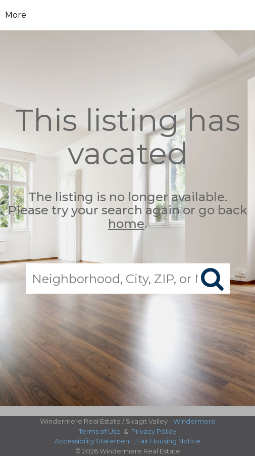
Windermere (194, 421)
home (126, 223)
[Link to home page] (127, 15)
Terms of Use (100, 431)
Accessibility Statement (93, 441)
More (15, 15)
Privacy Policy (153, 431)
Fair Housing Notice (168, 441)
